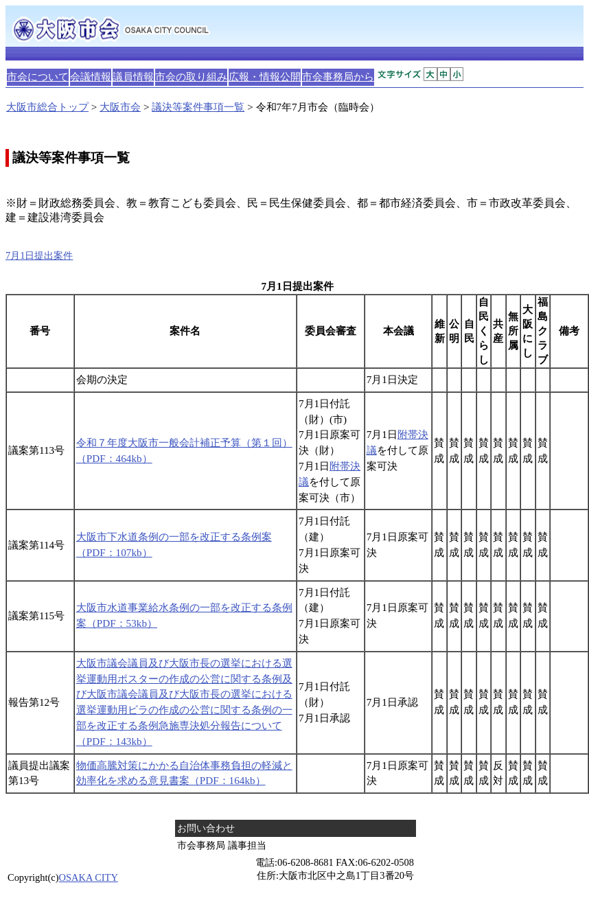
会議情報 (90, 76)
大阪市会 (120, 107)
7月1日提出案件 (39, 255)
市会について (38, 76)
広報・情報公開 (265, 76)
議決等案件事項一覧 (198, 107)
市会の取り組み (191, 76)
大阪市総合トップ (47, 107)
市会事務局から (338, 76)
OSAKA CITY (88, 877)
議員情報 (133, 76)
